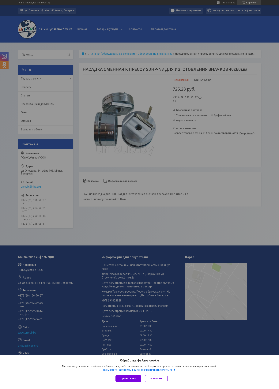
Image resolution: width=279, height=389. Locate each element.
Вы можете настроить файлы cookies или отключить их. (138, 369)
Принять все (128, 378)
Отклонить (156, 378)
